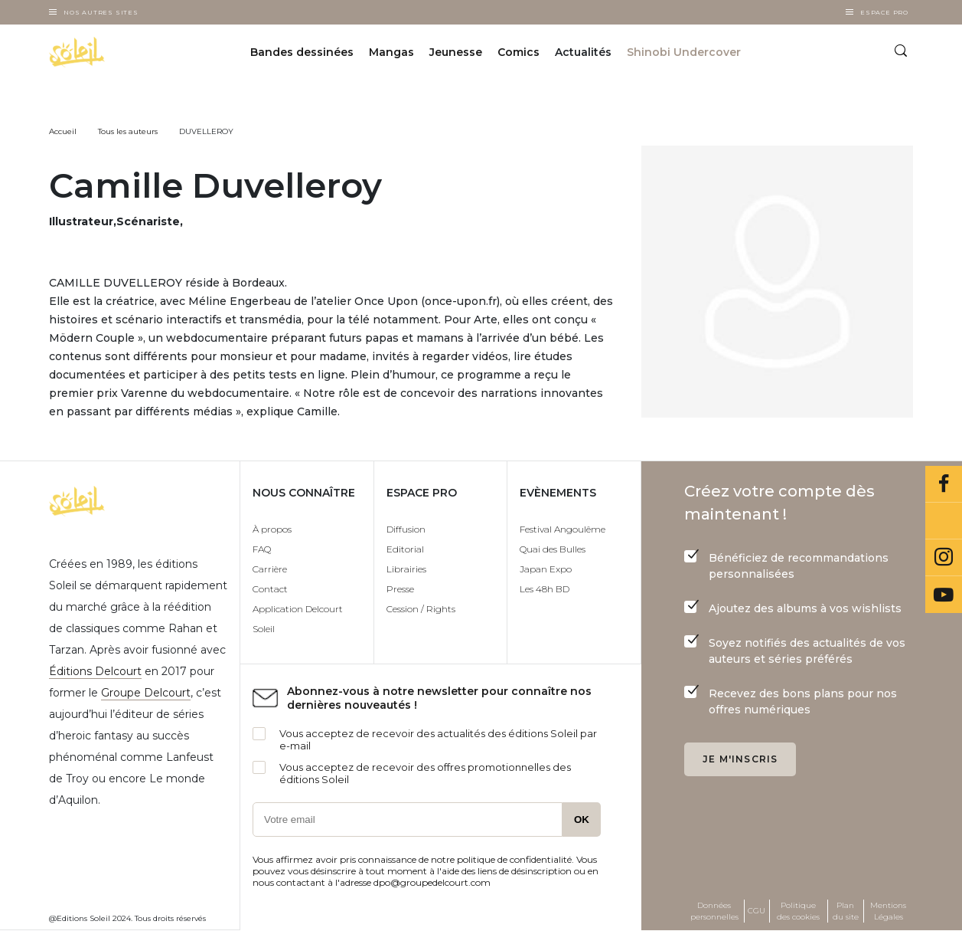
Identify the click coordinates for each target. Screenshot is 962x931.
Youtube (943, 594)
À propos (272, 529)
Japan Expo (546, 569)
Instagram (943, 557)
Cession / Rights (420, 609)
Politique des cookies (798, 911)
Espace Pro (884, 12)
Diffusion (406, 529)
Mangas (391, 52)
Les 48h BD (544, 589)
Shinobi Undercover (684, 52)
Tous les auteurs (128, 131)
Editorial (405, 549)
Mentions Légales (888, 911)
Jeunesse (455, 52)
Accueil (63, 131)
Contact (270, 589)
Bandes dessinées (302, 52)
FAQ (262, 549)
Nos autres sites (101, 12)
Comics (518, 52)
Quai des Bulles (552, 549)
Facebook (943, 484)
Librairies (406, 569)
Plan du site (846, 911)
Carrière (270, 569)
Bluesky (943, 521)
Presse (400, 589)
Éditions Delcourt (95, 671)
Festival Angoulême (562, 529)
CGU (756, 911)
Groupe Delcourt (146, 693)
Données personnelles (714, 911)
